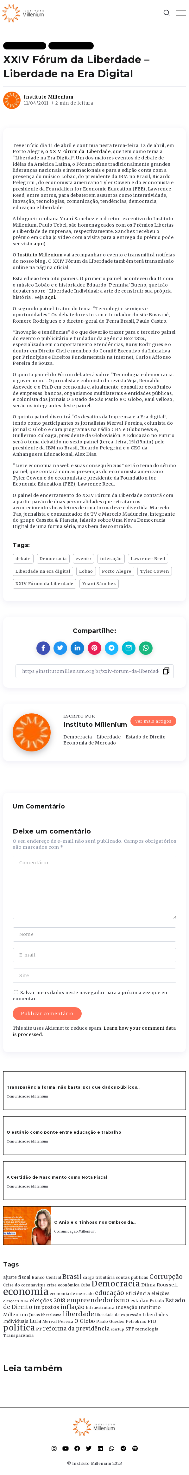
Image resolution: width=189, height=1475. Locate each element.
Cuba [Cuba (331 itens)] (86, 1285)
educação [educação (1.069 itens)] (109, 1293)
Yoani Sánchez (99, 583)
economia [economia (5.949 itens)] (25, 1292)
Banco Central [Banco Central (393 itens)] (46, 1277)
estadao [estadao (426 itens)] (139, 1301)
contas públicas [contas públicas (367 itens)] (132, 1277)
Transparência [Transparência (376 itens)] (18, 1335)
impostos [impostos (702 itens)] (47, 1307)
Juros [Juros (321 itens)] (34, 1315)
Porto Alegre (116, 571)
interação (111, 558)
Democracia (53, 558)
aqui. (50, 297)
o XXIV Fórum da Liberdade (77, 151)
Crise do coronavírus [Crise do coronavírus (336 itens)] (24, 1285)
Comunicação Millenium (27, 1096)
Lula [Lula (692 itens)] (35, 1321)
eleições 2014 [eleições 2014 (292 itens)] (16, 1301)
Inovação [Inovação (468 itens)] (126, 1307)
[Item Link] (27, 1226)
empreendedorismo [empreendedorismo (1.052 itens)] (97, 1300)
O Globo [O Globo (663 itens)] (84, 1321)
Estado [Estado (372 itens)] (157, 1300)
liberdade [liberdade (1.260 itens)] (78, 1314)
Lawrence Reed (148, 558)
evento (83, 558)
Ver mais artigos (153, 718)
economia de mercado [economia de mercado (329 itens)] (72, 1293)
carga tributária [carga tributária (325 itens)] (99, 1277)
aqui (38, 244)
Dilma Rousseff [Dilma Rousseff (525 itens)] (159, 1285)
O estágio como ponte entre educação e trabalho (64, 1132)
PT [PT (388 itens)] (39, 1329)
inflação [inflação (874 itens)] (72, 1307)
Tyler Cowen (154, 571)
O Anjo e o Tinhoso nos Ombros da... (95, 1222)
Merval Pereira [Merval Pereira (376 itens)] (57, 1321)
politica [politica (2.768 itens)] (19, 1328)
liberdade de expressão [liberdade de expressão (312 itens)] (118, 1315)
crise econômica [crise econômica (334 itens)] (63, 1285)
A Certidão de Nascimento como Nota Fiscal (57, 1177)
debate (23, 558)
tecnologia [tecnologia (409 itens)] (147, 1328)
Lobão (86, 571)
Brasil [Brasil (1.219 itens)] (72, 1276)
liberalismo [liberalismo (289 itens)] (51, 1315)
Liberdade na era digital (43, 571)
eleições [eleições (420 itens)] (160, 1293)
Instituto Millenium (48, 97)
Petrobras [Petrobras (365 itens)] (136, 1321)
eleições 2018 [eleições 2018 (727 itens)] (48, 1300)
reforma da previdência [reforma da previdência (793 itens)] (76, 1328)
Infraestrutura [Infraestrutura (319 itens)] (100, 1307)
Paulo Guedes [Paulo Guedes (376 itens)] (110, 1321)
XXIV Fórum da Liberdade (44, 583)
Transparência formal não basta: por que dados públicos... (74, 1087)
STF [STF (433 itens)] (130, 1329)
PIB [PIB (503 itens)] (152, 1321)
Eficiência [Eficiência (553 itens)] (137, 1293)
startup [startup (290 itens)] (117, 1329)
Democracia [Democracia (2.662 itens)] (115, 1284)
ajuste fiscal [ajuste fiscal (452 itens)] (17, 1277)
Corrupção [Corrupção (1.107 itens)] (166, 1276)
